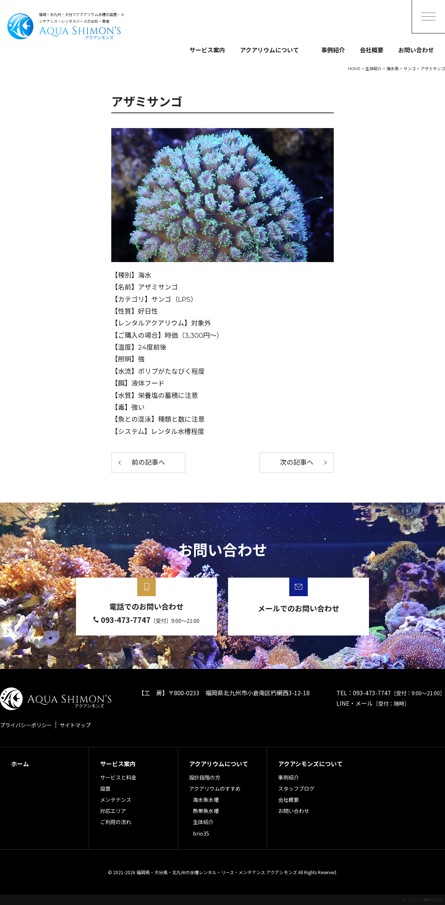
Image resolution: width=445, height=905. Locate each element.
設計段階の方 (204, 777)
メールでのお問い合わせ (298, 608)
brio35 (201, 833)
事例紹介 (333, 49)
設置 (105, 788)
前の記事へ (148, 462)
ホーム (20, 763)
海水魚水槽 (206, 799)
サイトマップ (75, 725)
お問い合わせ (416, 49)
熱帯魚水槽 (206, 810)
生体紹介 (203, 822)
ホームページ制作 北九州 (422, 899)
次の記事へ (296, 462)
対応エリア (113, 810)
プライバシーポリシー (26, 725)
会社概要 (371, 49)
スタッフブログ (296, 788)
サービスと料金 (118, 777)
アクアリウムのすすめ (215, 788)
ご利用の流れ (115, 822)
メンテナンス (115, 799)
